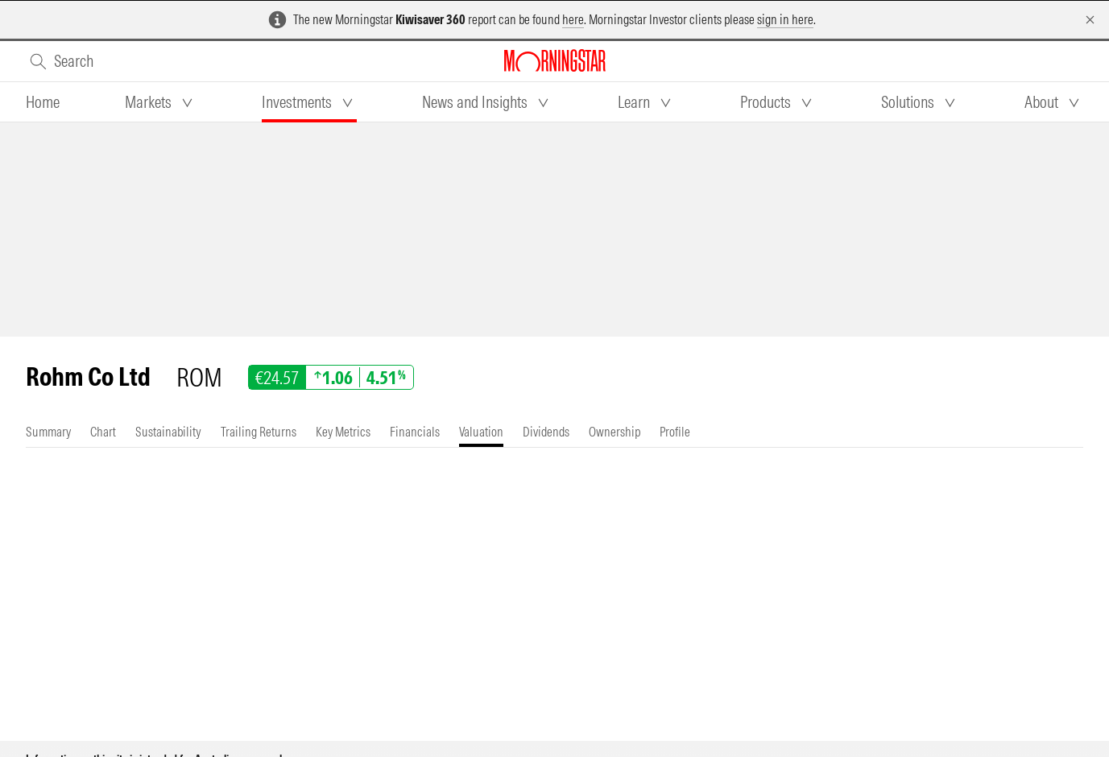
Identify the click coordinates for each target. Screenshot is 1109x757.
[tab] (43, 102)
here (573, 19)
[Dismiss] (1090, 20)
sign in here (785, 19)
